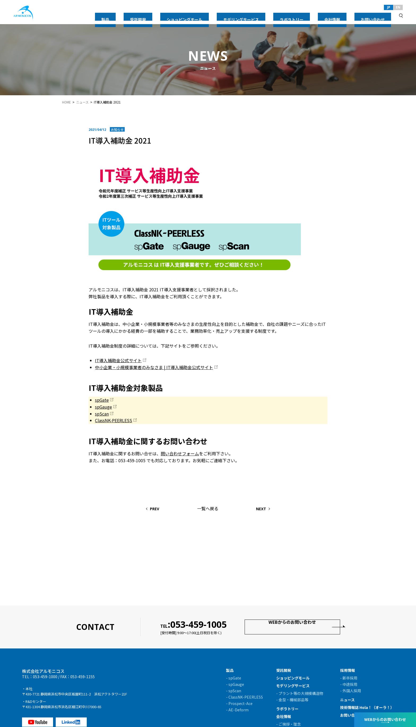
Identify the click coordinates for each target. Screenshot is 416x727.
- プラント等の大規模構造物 (299, 693)
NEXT (272, 509)
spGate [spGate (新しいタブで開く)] (102, 401)
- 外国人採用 (350, 690)
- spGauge (235, 684)
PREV (143, 509)
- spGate (233, 678)
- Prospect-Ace (239, 703)
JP (388, 7)
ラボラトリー (327, 15)
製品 (198, 15)
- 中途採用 (348, 684)
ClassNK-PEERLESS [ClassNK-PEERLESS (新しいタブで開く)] (113, 421)
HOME (66, 102)
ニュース (82, 102)
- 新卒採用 (348, 678)
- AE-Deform (237, 709)
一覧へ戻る (207, 509)
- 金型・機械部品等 (292, 699)
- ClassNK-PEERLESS (244, 697)
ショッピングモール (249, 15)
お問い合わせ (380, 15)
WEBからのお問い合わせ (292, 627)
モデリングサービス (291, 15)
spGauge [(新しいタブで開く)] (103, 407)
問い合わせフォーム (180, 454)
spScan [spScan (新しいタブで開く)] (102, 414)
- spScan (233, 690)
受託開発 (217, 15)
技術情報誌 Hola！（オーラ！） (367, 707)
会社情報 (353, 15)
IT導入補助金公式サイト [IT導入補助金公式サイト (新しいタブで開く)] (118, 361)
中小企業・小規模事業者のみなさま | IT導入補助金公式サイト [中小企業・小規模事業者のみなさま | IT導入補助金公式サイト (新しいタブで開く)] (154, 368)
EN (398, 7)
